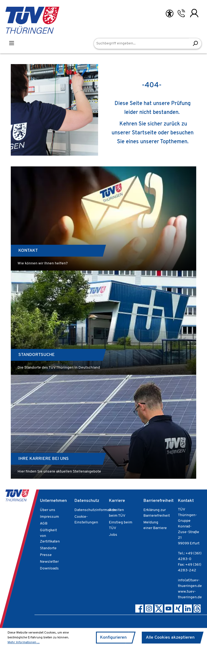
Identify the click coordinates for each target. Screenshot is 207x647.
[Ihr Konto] (194, 13)
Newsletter (49, 562)
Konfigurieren (113, 637)
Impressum (49, 517)
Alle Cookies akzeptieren (170, 637)
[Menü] (11, 43)
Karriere (117, 501)
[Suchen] (195, 43)
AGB (43, 524)
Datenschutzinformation (95, 510)
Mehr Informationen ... (24, 642)
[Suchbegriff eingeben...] (141, 43)
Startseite (144, 133)
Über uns (47, 510)
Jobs (113, 535)
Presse (46, 555)
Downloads (49, 568)
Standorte (48, 548)
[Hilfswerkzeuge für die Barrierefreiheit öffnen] (169, 13)
